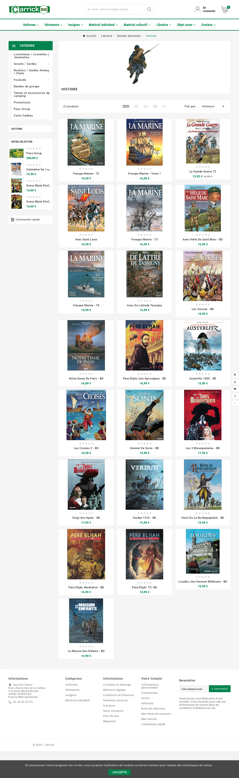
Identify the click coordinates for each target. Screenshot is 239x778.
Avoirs (145, 698)
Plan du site (111, 716)
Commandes (149, 692)
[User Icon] (206, 9)
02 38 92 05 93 (23, 701)
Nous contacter (113, 710)
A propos (109, 705)
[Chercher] (114, 9)
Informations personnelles (150, 686)
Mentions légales (114, 689)
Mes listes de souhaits (156, 713)
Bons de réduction (153, 708)
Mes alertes (149, 719)
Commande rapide (153, 724)
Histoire (16, 128)
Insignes (71, 695)
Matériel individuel (77, 700)
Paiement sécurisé (115, 700)
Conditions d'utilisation (118, 695)
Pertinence (214, 106)
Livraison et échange (117, 684)
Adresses (147, 703)
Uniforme (71, 684)
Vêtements (72, 689)
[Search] (149, 9)
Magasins (109, 721)
